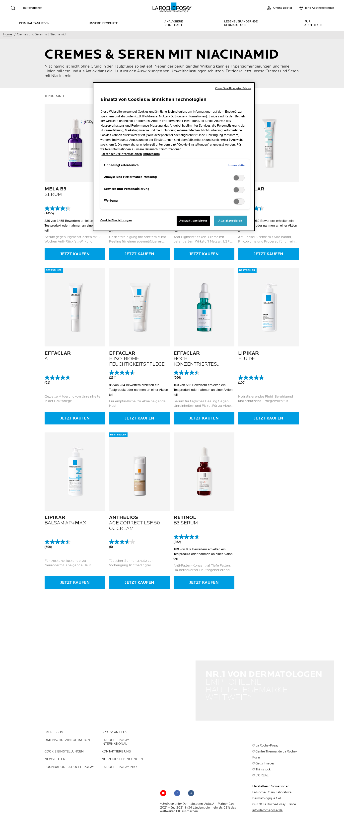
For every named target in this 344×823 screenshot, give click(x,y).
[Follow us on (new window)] (177, 789)
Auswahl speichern (193, 220)
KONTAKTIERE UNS (116, 747)
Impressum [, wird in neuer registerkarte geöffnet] (151, 154)
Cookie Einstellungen (64, 747)
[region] (174, 156)
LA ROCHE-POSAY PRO (119, 763)
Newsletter (55, 755)
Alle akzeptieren (230, 220)
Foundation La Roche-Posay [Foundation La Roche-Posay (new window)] (69, 763)
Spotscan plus (114, 728)
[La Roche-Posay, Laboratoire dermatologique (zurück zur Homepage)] (172, 7)
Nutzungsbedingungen (122, 755)
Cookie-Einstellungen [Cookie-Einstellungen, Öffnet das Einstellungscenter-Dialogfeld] (116, 220)
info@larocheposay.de (267, 806)
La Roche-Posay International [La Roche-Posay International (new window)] (115, 737)
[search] (13, 8)
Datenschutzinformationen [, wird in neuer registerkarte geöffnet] (122, 154)
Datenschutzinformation (67, 736)
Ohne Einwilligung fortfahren (233, 88)
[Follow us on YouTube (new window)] (163, 789)
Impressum (54, 728)
